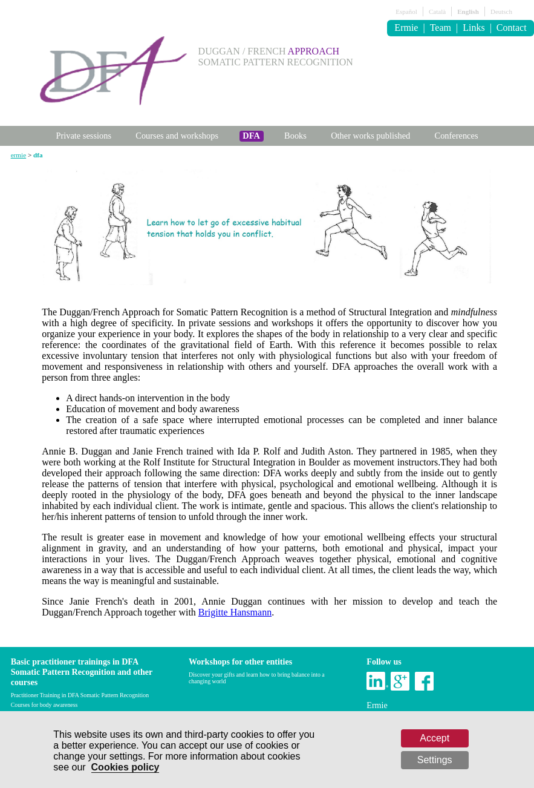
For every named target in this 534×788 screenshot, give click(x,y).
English (467, 11)
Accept (434, 738)
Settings (434, 760)
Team (440, 27)
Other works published (370, 135)
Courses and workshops (176, 135)
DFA (251, 135)
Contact (512, 27)
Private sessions (83, 135)
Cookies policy (125, 767)
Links (473, 27)
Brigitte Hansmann (235, 612)
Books (295, 135)
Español (406, 11)
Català (437, 11)
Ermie (406, 27)
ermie (18, 155)
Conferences (456, 135)
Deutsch (501, 11)
